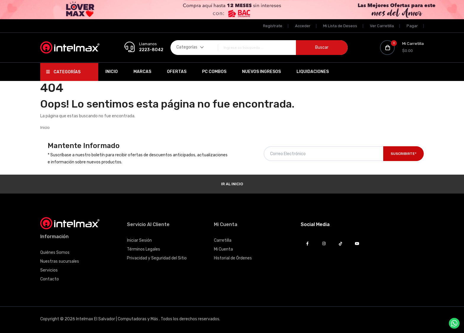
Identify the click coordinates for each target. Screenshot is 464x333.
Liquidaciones (313, 71)
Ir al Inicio (232, 184)
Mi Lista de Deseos (340, 26)
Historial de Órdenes (233, 258)
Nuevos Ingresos (261, 71)
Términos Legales (143, 249)
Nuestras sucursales (59, 261)
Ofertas (176, 71)
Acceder (302, 26)
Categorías (63, 71)
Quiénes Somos (55, 252)
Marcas (142, 71)
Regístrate (272, 26)
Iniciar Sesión (139, 240)
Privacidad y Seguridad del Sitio (157, 258)
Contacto (49, 279)
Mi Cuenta (223, 249)
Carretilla (222, 240)
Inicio (111, 71)
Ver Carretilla (382, 26)
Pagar (412, 26)
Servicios (49, 270)
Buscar (321, 47)
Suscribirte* (403, 154)
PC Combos (214, 71)
